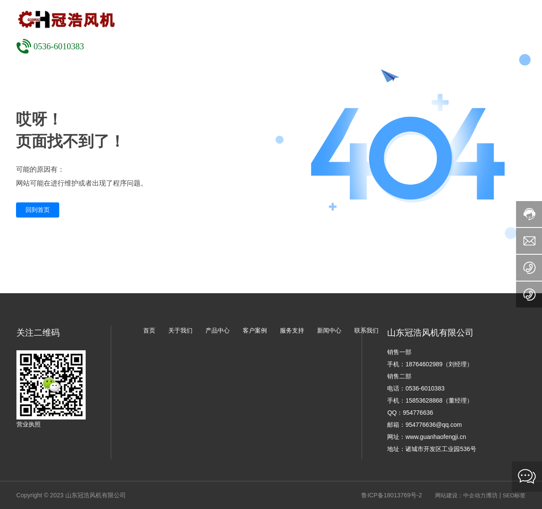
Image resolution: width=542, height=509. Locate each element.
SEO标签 (514, 495)
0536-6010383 (59, 46)
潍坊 (492, 495)
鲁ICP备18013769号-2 (391, 495)
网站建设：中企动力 (460, 495)
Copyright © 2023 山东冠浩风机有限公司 (71, 495)
